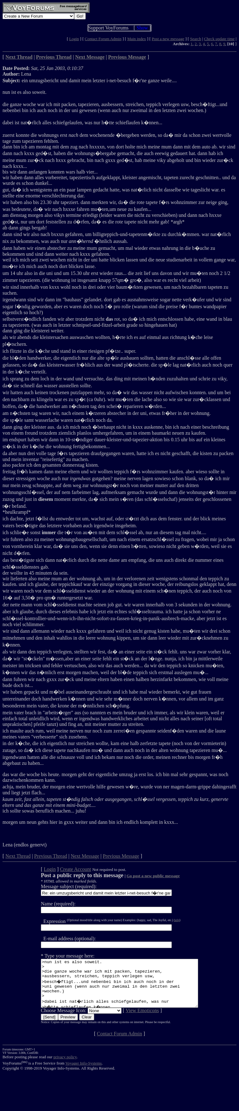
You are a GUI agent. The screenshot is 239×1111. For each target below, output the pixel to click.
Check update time (219, 38)
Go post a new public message (143, 875)
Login (74, 38)
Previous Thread (50, 856)
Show (142, 27)
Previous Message (121, 856)
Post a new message (168, 38)
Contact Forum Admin (103, 38)
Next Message (85, 856)
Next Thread (17, 856)
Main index (136, 38)
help (167, 920)
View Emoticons (132, 1019)
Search (195, 38)
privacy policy (65, 1066)
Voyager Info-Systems (83, 1072)
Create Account (66, 869)
